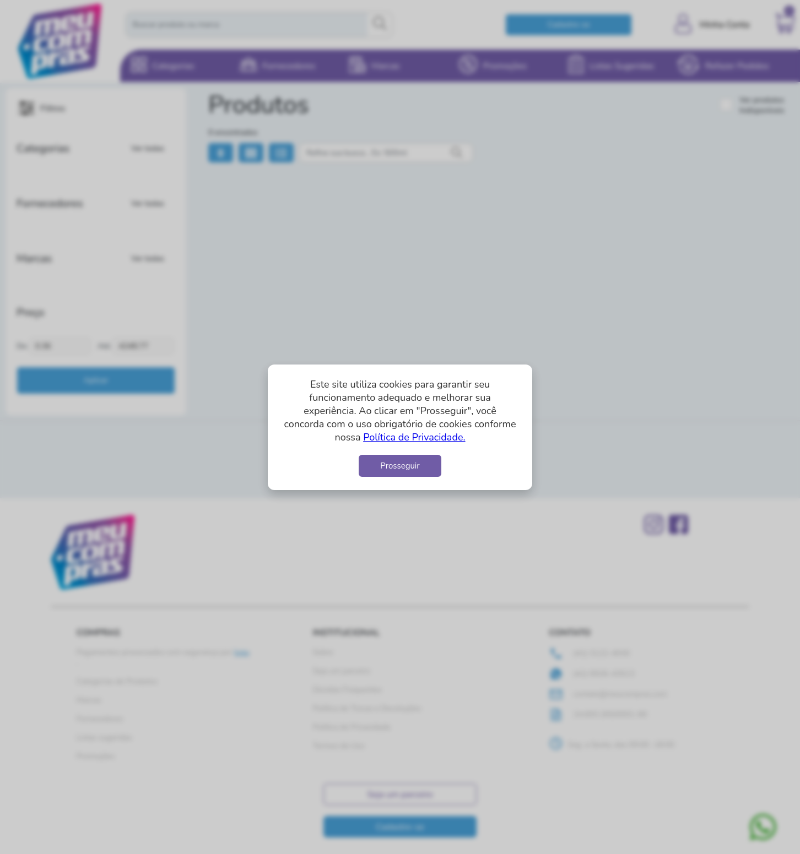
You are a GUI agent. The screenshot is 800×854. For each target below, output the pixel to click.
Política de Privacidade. (414, 437)
